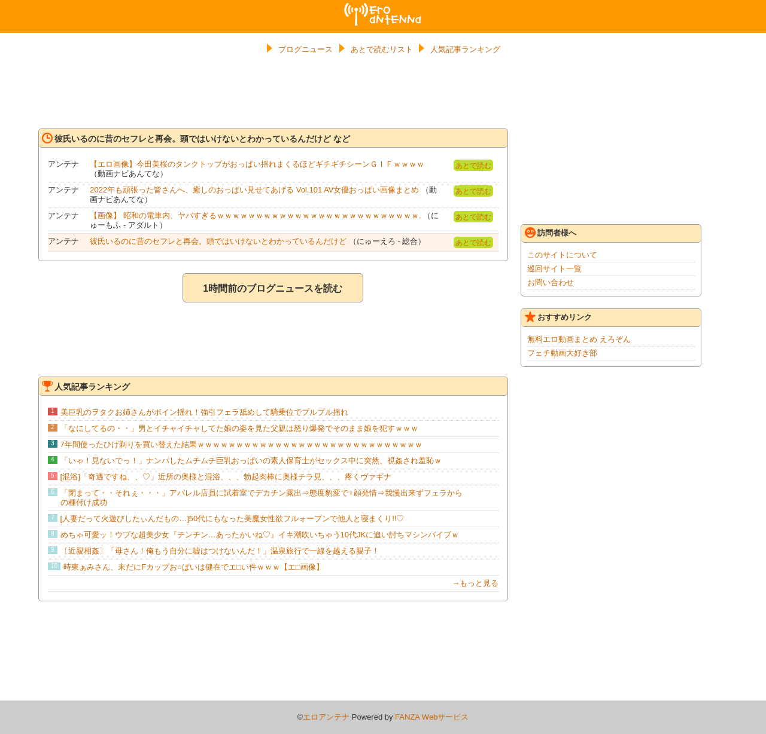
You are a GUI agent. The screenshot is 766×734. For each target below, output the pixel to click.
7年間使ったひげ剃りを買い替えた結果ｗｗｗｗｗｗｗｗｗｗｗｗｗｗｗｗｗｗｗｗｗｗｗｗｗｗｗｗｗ (241, 444)
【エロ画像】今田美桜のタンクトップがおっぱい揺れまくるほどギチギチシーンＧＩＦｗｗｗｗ (257, 164)
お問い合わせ (550, 282)
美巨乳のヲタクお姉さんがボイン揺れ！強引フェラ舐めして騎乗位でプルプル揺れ (204, 412)
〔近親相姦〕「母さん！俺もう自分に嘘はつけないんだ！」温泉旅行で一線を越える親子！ (219, 550)
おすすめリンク (558, 316)
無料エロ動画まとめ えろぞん (579, 339)
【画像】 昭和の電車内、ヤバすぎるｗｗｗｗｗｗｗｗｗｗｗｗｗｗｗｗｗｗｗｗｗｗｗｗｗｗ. (255, 215)
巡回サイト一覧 (554, 268)
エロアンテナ (383, 8)
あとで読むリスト (382, 49)
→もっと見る (475, 583)
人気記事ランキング (465, 49)
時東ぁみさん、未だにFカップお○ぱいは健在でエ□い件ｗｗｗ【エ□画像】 (193, 566)
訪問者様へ (550, 232)
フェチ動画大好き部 (562, 352)
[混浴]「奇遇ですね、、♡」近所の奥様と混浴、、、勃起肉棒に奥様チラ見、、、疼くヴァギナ (225, 476)
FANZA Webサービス (432, 716)
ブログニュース (305, 49)
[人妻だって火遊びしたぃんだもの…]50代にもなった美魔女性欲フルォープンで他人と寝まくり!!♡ (232, 518)
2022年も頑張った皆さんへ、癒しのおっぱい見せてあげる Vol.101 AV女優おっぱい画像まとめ (254, 189)
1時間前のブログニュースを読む (272, 288)
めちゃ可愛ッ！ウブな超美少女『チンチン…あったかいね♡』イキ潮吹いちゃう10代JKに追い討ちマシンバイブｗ (260, 534)
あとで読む (473, 165)
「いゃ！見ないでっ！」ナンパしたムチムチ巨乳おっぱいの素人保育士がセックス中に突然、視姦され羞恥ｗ (251, 460)
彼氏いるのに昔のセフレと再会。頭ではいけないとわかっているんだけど (218, 241)
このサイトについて (562, 254)
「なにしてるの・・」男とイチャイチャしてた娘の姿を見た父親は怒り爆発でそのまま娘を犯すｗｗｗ (239, 428)
